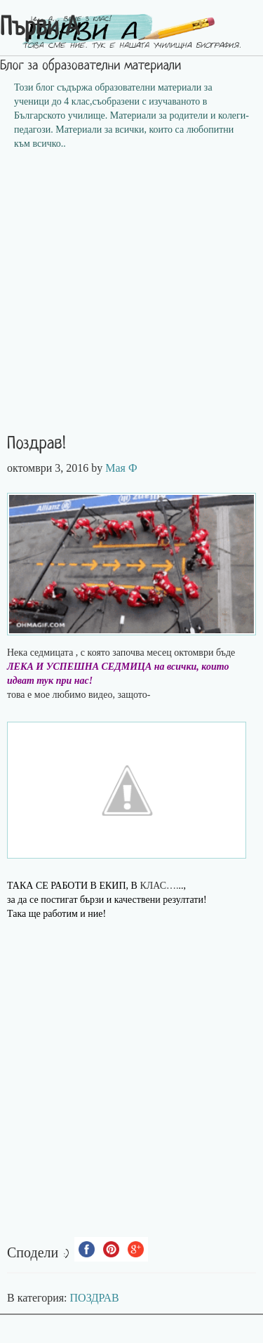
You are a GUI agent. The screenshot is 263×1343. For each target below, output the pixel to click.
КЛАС (153, 885)
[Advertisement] (131, 296)
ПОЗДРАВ (94, 1298)
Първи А (39, 28)
